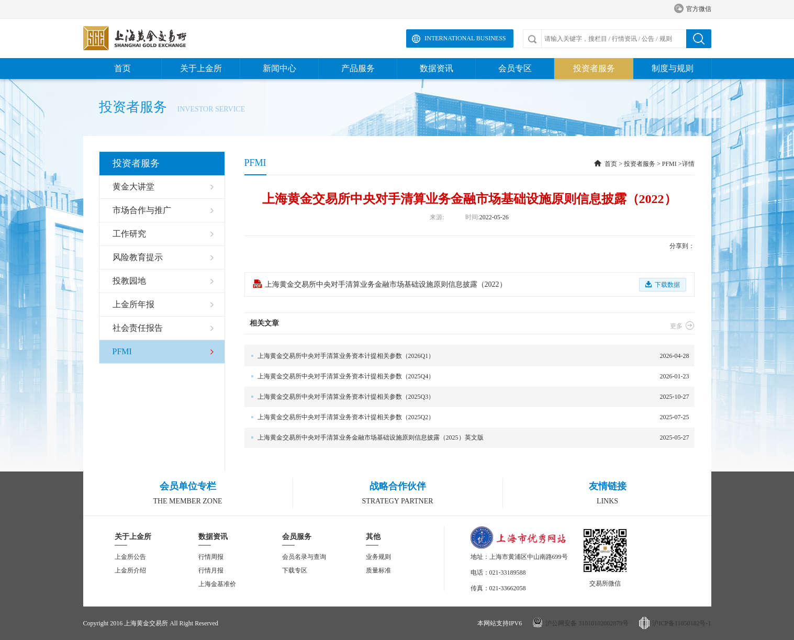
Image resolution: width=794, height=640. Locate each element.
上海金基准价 (217, 584)
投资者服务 (594, 68)
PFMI (669, 163)
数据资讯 (436, 68)
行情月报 (210, 570)
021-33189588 (507, 572)
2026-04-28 (466, 356)
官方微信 (692, 9)
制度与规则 (673, 68)
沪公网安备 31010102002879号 (587, 623)
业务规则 (378, 556)
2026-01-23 (466, 376)
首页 (122, 68)
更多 (682, 326)
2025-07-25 (466, 417)
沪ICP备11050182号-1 (681, 623)
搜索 (698, 38)
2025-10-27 (466, 397)
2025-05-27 (466, 438)
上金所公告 (130, 556)
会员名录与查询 (304, 556)
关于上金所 (201, 68)
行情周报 (210, 556)
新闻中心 (279, 68)
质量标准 (378, 570)
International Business (465, 38)
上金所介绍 (130, 570)
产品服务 (358, 68)
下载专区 (294, 570)
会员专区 (515, 68)
